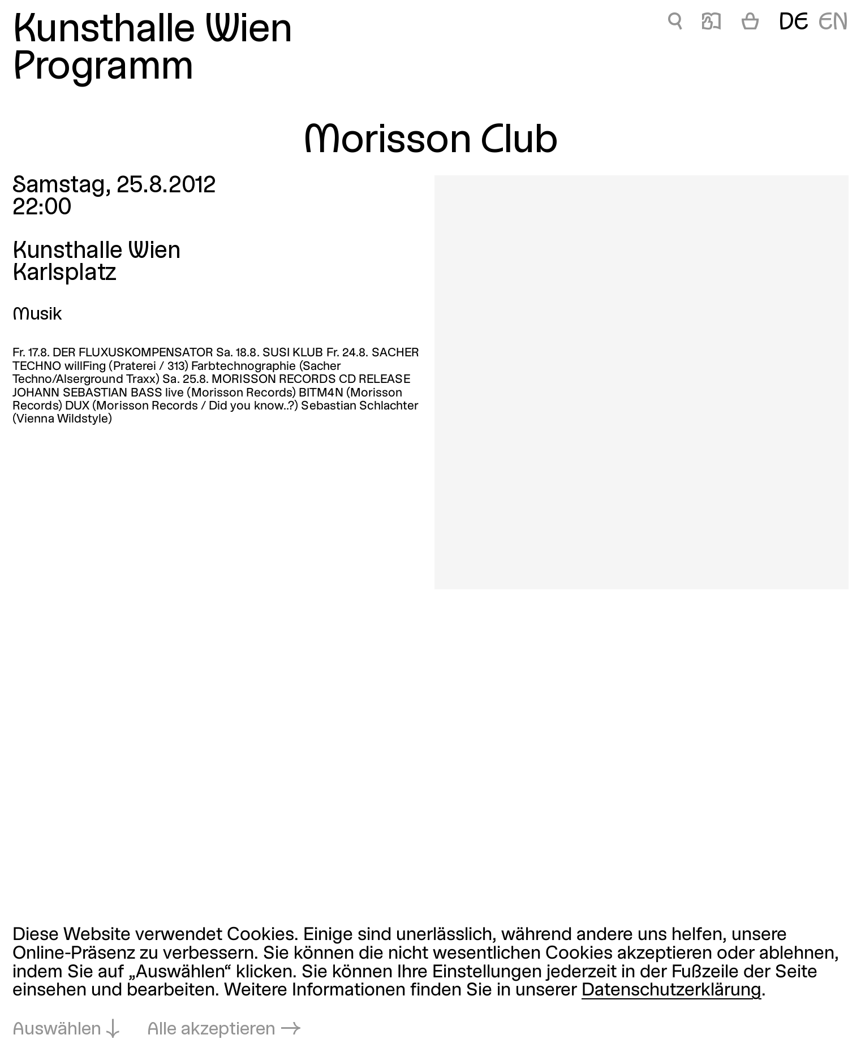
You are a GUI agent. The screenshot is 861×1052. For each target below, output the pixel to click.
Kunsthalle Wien (152, 31)
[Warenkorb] (750, 23)
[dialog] (430, 983)
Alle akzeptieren (211, 1030)
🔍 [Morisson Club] (674, 23)
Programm (102, 68)
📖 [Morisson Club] (711, 23)
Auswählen (56, 1030)
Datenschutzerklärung (671, 991)
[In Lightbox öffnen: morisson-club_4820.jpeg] (641, 382)
